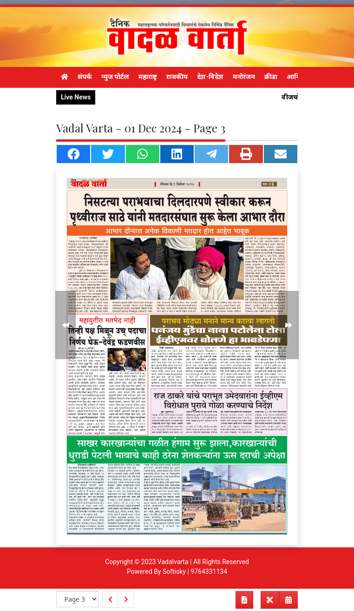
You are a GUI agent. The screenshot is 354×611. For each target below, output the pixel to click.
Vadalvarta (173, 561)
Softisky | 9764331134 (195, 571)
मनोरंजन (244, 76)
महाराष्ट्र (147, 76)
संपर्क (85, 76)
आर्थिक (296, 76)
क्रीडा (270, 76)
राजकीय (177, 76)
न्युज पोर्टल (115, 76)
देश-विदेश (210, 76)
